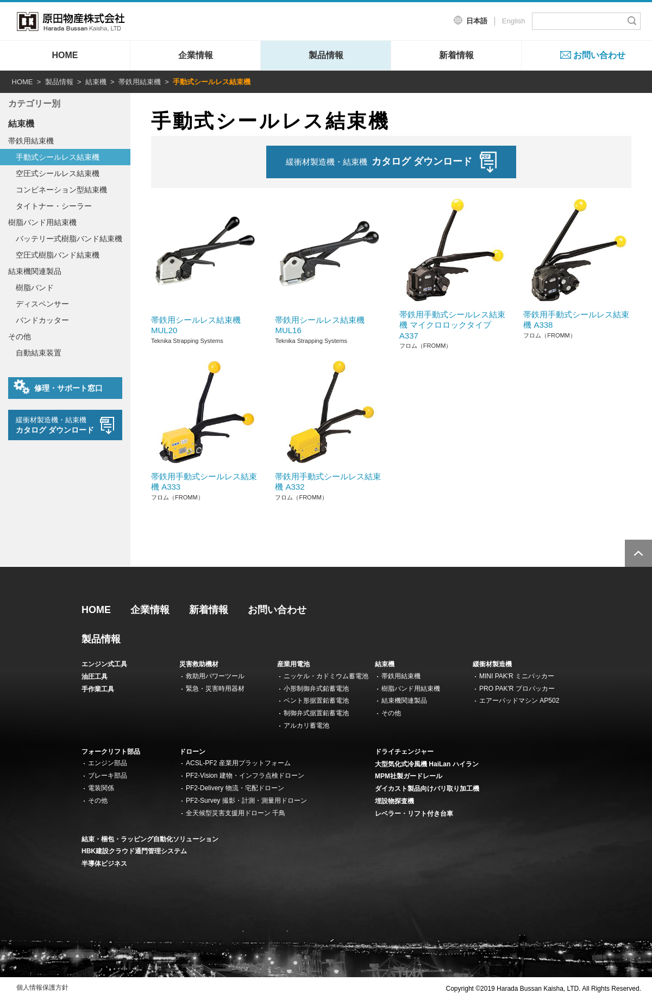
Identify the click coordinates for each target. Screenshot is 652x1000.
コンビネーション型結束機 (61, 189)
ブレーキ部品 (107, 775)
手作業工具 (98, 689)
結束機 (95, 82)
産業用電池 (293, 664)
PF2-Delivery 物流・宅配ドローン (235, 788)
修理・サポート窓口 (58, 387)
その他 (19, 336)
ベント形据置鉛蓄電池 (316, 700)
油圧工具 (95, 676)
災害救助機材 (198, 664)
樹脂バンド (35, 287)
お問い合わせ (599, 55)
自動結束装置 (38, 352)
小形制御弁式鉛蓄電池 (316, 688)
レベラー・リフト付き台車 (414, 813)
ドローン (192, 751)
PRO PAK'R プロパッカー (517, 688)
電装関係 (101, 788)
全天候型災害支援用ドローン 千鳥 (235, 813)
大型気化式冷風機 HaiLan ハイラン (427, 764)
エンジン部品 (107, 763)
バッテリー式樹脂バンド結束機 (69, 238)
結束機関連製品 (34, 271)
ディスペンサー (42, 303)
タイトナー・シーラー (54, 206)
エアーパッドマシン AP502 (519, 700)
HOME (65, 55)
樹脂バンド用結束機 (42, 222)
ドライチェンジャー (404, 751)
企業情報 (195, 55)
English (513, 21)
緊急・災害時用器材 (215, 688)
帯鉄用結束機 (139, 82)
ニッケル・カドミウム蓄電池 (326, 676)
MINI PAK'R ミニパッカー (516, 676)
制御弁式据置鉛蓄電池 (316, 713)
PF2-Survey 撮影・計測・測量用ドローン (246, 800)
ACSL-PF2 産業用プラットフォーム (238, 763)
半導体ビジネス (104, 863)
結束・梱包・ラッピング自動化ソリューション (150, 839)
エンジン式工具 (104, 664)
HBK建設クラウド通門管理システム (134, 851)
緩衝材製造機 (492, 664)
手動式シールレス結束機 (57, 157)
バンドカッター (42, 320)
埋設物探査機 (394, 801)
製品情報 (326, 55)
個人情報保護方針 (42, 987)
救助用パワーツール (215, 676)
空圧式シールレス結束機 (57, 173)
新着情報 (456, 55)
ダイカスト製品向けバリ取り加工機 (427, 788)
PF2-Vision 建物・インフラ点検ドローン (245, 775)
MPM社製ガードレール (408, 776)
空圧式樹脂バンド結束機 (57, 255)
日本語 (476, 21)
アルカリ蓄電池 (306, 725)
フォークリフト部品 (111, 751)
